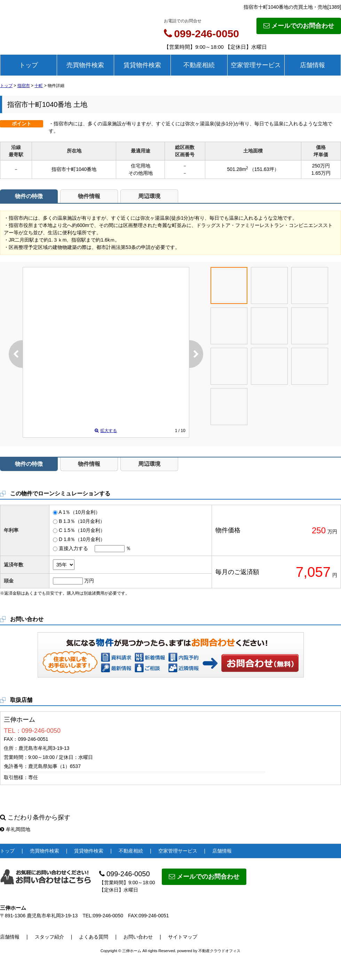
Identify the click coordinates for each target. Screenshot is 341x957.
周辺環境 (149, 196)
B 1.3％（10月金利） (82, 521)
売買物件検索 (85, 65)
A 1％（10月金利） (79, 512)
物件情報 (89, 196)
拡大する (106, 430)
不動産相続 (199, 65)
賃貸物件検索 (142, 65)
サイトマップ (182, 937)
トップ (28, 65)
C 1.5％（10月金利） (82, 530)
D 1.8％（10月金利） (82, 539)
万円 (89, 580)
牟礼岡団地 (15, 829)
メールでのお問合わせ (298, 25)
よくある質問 (93, 937)
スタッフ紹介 (49, 937)
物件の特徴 (29, 196)
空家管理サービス (256, 65)
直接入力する (73, 548)
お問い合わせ (260, 663)
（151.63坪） (264, 169)
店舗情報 (312, 65)
